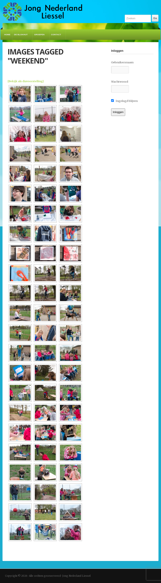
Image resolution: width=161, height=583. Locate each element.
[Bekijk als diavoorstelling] (26, 81)
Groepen (40, 36)
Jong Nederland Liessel (43, 11)
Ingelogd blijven (124, 101)
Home (7, 34)
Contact (56, 36)
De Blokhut (21, 36)
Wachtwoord (119, 81)
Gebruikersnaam (122, 62)
